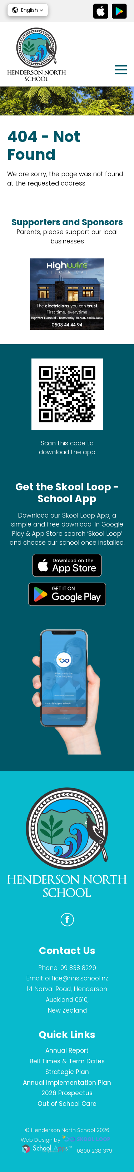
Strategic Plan (67, 1072)
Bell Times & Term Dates (67, 1061)
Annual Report (67, 1050)
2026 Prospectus (67, 1093)
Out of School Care (67, 1103)
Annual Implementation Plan (67, 1082)
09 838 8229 (78, 968)
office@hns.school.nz (76, 978)
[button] (28, 10)
